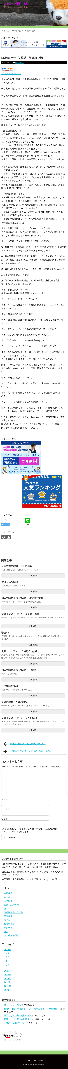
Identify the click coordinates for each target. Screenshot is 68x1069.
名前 (4, 799)
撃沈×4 (5, 632)
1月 (8, 965)
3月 (8, 957)
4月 (8, 953)
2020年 (7, 990)
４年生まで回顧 (11, 935)
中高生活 (8, 893)
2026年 (7, 949)
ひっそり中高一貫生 (16, 3)
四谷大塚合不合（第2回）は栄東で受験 (22, 598)
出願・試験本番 (11, 905)
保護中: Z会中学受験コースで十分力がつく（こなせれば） (31, 1009)
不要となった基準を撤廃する (18, 1015)
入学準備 (8, 901)
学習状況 (8, 916)
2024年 (7, 975)
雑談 (6, 932)
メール (5, 809)
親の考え (8, 928)
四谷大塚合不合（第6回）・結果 (18, 670)
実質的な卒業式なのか (14, 1023)
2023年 (7, 978)
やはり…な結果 (9, 582)
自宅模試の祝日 (9, 686)
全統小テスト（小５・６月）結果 (19, 718)
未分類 (7, 920)
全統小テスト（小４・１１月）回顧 (20, 614)
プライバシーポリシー (34, 1060)
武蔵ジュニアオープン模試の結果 (19, 651)
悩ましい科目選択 (12, 1005)
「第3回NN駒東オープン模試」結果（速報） (27, 751)
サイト (4, 819)
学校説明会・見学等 (13, 912)
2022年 (7, 982)
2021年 (7, 986)
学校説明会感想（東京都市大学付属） (24, 744)
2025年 (7, 971)
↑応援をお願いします (11, 73)
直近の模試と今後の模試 (14, 702)
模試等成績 (19, 63)
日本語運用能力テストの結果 (16, 566)
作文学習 (8, 897)
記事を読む (33, 575)
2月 (8, 961)
